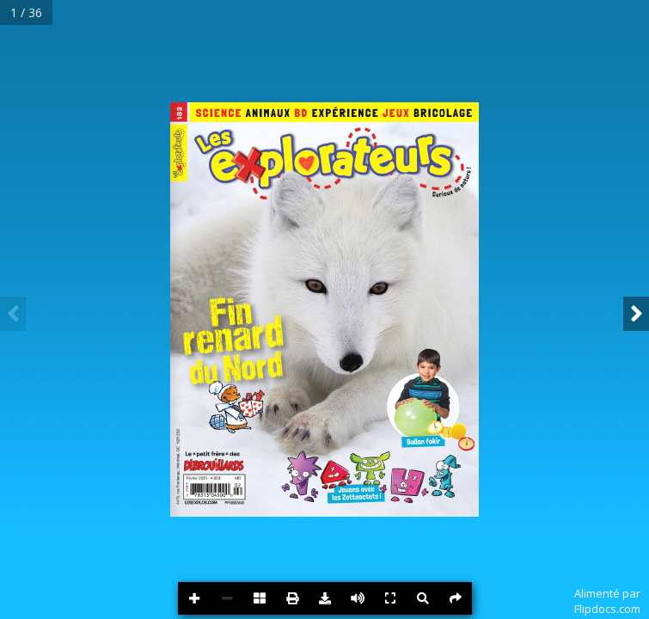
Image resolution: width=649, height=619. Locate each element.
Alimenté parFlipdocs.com (607, 600)
